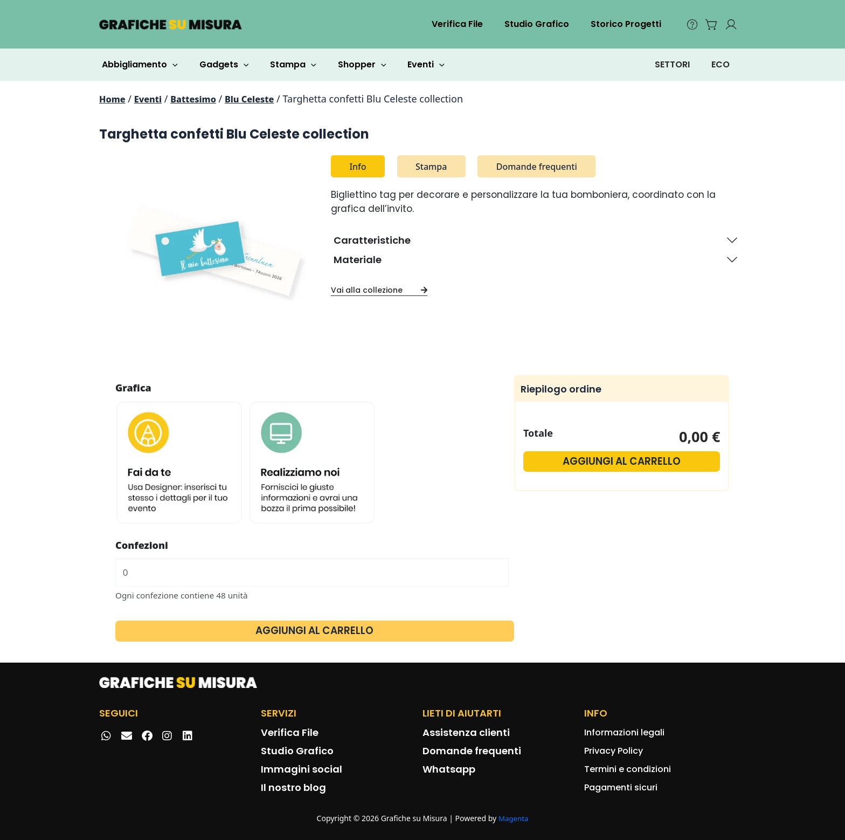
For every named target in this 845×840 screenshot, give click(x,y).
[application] (170, 65)
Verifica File (468, 24)
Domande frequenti (471, 751)
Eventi (406, 65)
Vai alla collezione (379, 290)
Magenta (513, 819)
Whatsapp (448, 769)
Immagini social (301, 769)
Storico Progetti (628, 24)
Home (113, 98)
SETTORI (672, 64)
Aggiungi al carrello (315, 633)
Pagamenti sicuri (620, 787)
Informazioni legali (624, 732)
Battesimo (201, 98)
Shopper (347, 65)
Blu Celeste (263, 98)
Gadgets (218, 65)
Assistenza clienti (466, 732)
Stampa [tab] (431, 167)
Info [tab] (357, 167)
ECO (720, 64)
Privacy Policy (613, 751)
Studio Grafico (543, 24)
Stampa (282, 65)
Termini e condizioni (627, 769)
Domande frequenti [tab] (536, 167)
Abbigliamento (138, 65)
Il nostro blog (293, 787)
